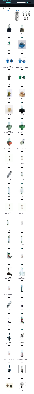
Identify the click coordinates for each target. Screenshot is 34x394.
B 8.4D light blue (27, 33)
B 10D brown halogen (13, 33)
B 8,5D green (20, 33)
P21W (6, 229)
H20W (6, 164)
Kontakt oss (26, 0)
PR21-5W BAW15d (28, 229)
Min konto (23, 0)
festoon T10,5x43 (13, 115)
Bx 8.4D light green (6, 82)
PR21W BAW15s (6, 246)
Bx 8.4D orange (21, 82)
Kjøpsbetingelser (28, 0)
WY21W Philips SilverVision (13, 380)
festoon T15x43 (6, 131)
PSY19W (28, 246)
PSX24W (21, 246)
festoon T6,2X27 (20, 131)
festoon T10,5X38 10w (6, 115)
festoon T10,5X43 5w (27, 115)
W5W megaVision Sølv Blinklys (28, 363)
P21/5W (13, 213)
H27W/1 (28, 164)
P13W (6, 213)
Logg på (20, 0)
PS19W (13, 246)
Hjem (18, 0)
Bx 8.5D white (27, 82)
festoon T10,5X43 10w (20, 115)
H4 (20, 180)
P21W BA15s (20, 229)
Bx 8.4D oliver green (13, 82)
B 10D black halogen (6, 33)
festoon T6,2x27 (13, 131)
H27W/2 (6, 180)
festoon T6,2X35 (27, 131)
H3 (13, 180)
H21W (13, 164)
